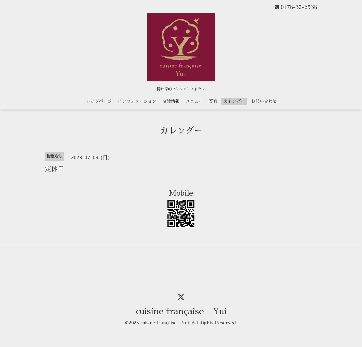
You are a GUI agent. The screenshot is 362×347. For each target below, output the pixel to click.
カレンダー (234, 101)
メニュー (194, 101)
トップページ (99, 101)
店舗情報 (170, 101)
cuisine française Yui (181, 311)
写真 (213, 101)
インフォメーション (137, 101)
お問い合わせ (264, 101)
